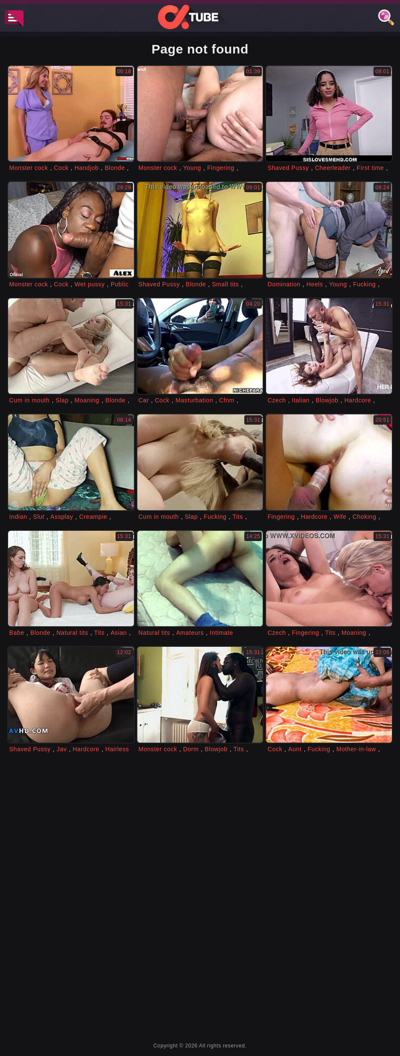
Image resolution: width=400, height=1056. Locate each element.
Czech (276, 400)
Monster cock (28, 167)
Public (120, 284)
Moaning (86, 400)
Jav (61, 749)
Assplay (61, 516)
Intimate (221, 632)
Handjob (86, 167)
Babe (16, 632)
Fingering (220, 167)
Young (192, 167)
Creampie (93, 516)
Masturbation (194, 400)
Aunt (295, 749)
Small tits (225, 284)
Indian (18, 516)
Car (144, 400)
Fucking (364, 284)
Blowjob (327, 400)
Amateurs (190, 632)
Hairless (117, 749)
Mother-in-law (356, 749)
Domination (283, 284)
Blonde (115, 167)
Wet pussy (89, 284)
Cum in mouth (29, 400)
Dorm (191, 749)
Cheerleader (333, 167)
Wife (340, 516)
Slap (62, 400)
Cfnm (226, 400)
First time (370, 167)
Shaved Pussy (288, 167)
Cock (61, 167)
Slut (38, 516)
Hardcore (357, 400)
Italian (301, 400)
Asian (118, 632)
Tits (238, 516)
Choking (364, 516)
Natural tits (72, 632)
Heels (314, 284)
